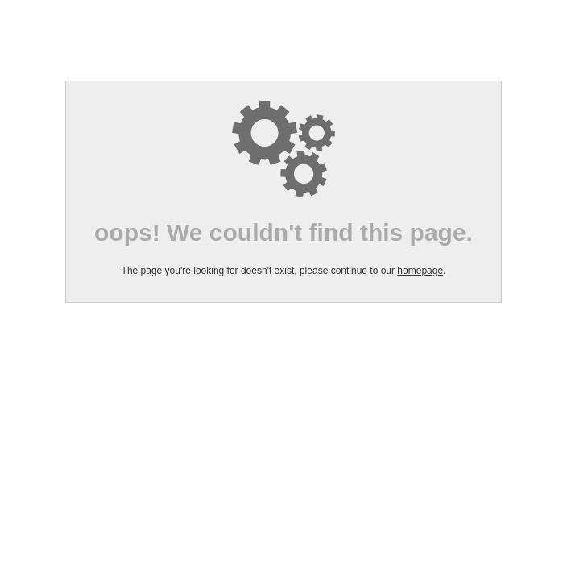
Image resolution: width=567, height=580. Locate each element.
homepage (420, 270)
